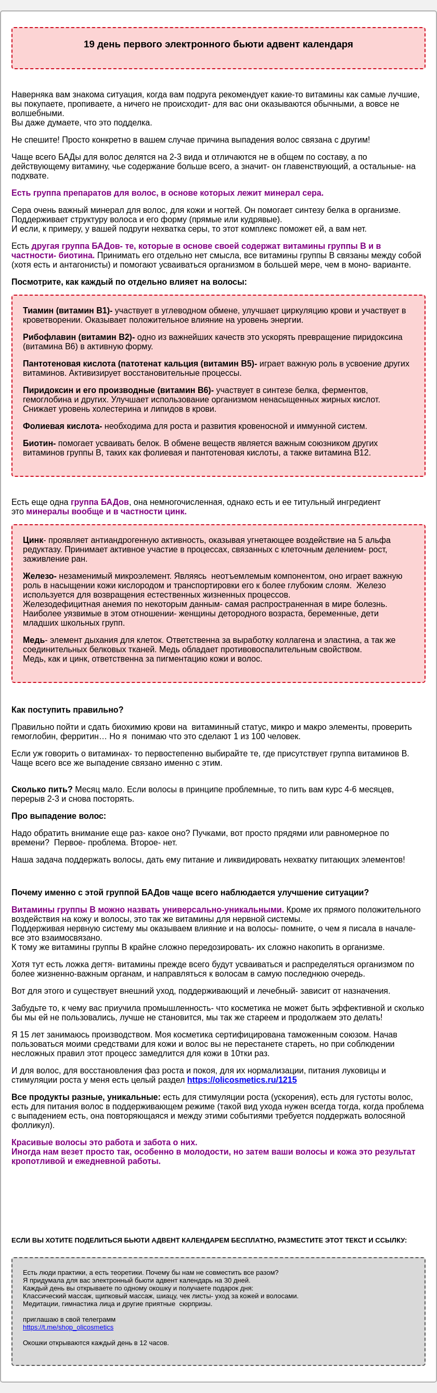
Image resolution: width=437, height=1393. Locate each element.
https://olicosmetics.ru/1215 (242, 1079)
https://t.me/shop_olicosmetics (68, 1327)
